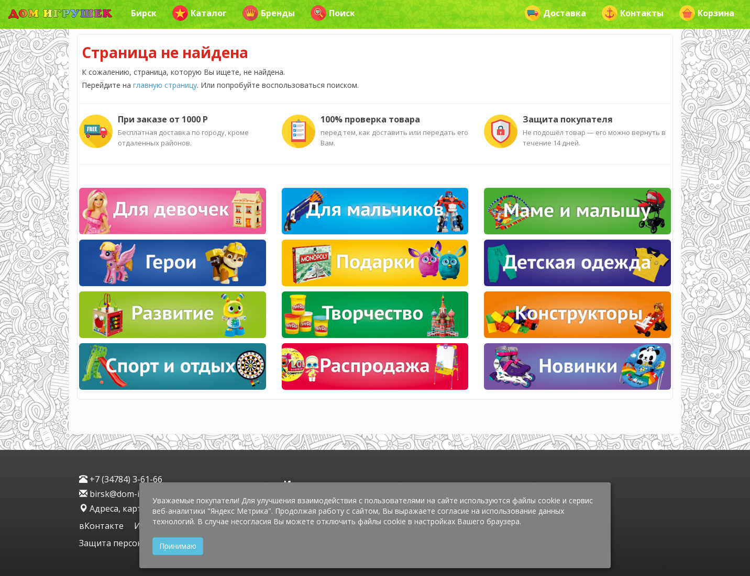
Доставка (555, 13)
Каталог (199, 13)
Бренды (268, 13)
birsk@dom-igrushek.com (134, 494)
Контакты (633, 13)
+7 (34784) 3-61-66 (120, 479)
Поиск (333, 13)
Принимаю (177, 546)
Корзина (706, 13)
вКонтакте (102, 526)
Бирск (144, 13)
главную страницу (165, 85)
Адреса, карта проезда (131, 508)
